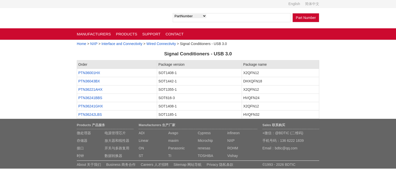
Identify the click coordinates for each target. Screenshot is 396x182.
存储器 (82, 141)
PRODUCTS (126, 34)
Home (81, 44)
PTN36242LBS (90, 114)
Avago (173, 133)
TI (169, 156)
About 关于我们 (89, 165)
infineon (233, 133)
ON (141, 148)
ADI (141, 133)
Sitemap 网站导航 (188, 165)
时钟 (80, 156)
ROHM (232, 148)
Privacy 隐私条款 (220, 165)
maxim (173, 141)
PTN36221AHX (90, 89)
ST (141, 156)
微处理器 (84, 133)
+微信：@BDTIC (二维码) (282, 133)
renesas (204, 148)
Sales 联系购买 (273, 125)
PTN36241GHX (90, 106)
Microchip (205, 141)
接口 (80, 148)
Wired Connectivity (161, 44)
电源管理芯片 (115, 133)
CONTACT (174, 34)
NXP (93, 44)
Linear (143, 141)
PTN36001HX (89, 73)
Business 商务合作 (121, 165)
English (294, 4)
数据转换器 (113, 156)
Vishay (232, 156)
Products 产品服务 (91, 125)
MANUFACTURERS (94, 34)
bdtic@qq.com (286, 148)
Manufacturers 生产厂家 (157, 125)
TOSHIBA (205, 156)
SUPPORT (151, 34)
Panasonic (176, 148)
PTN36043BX (89, 81)
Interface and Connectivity (122, 44)
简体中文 (312, 4)
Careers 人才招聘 (154, 165)
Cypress (204, 133)
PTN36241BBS (90, 98)
